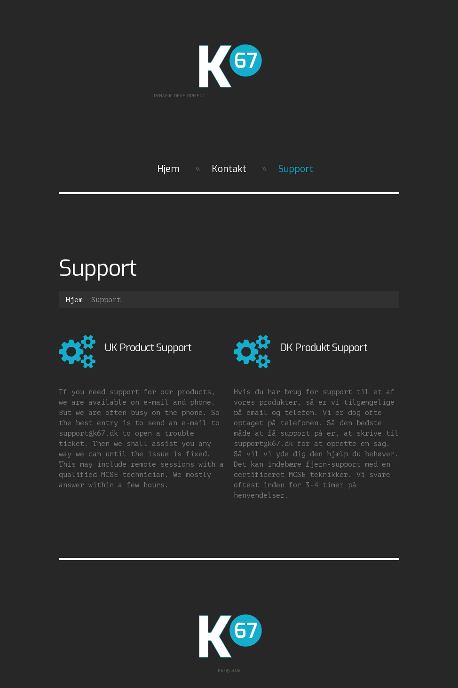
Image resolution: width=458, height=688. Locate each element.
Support (295, 169)
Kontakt (229, 169)
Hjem (168, 169)
